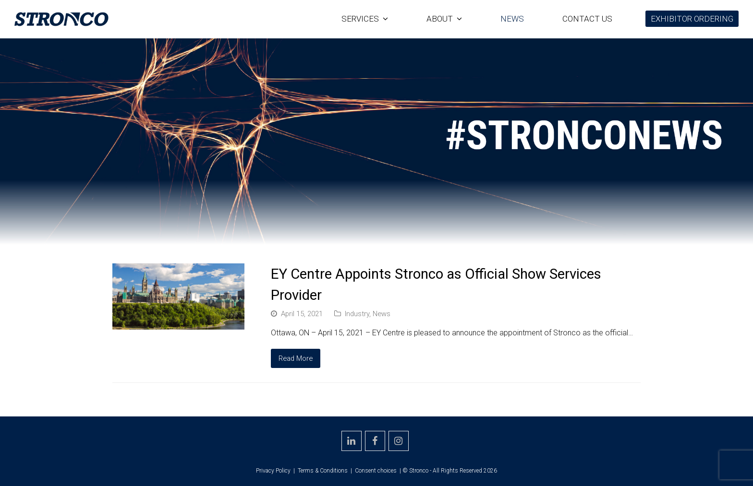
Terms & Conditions (323, 470)
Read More (296, 358)
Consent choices (376, 470)
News (381, 313)
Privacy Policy (273, 470)
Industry (357, 313)
